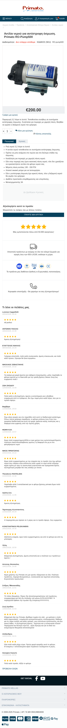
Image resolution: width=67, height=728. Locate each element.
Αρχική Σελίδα (8, 25)
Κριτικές (22, 141)
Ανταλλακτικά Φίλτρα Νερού (38, 25)
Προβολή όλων (10, 669)
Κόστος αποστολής (43, 134)
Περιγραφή (9, 141)
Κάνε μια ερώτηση (24, 131)
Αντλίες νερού (57, 25)
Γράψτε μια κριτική (10, 115)
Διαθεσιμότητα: (8, 42)
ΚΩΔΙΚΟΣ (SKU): (44, 42)
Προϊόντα (20, 25)
